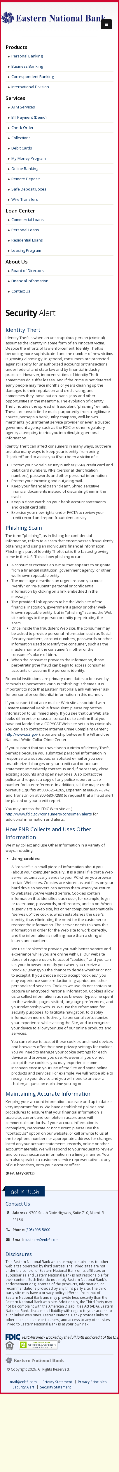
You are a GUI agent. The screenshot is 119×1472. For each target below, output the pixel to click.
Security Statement (55, 1387)
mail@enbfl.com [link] (23, 1381)
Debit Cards (21, 148)
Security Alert (23, 1387)
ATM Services (23, 107)
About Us (17, 261)
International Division (30, 86)
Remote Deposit (25, 178)
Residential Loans (27, 240)
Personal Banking (27, 56)
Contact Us (20, 291)
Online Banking (24, 168)
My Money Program (28, 158)
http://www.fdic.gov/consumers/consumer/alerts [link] (49, 814)
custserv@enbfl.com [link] (41, 1239)
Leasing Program (26, 250)
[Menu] (106, 24)
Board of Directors (27, 270)
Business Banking (27, 66)
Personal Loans (25, 229)
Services (15, 98)
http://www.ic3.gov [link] (22, 734)
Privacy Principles (92, 1381)
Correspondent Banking (32, 76)
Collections (21, 137)
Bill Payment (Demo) (28, 117)
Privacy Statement (57, 1381)
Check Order (22, 127)
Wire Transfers (24, 199)
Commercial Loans (27, 219)
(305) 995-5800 (38, 1229)
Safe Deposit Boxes (28, 189)
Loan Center (20, 210)
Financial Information (29, 280)
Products (16, 47)
